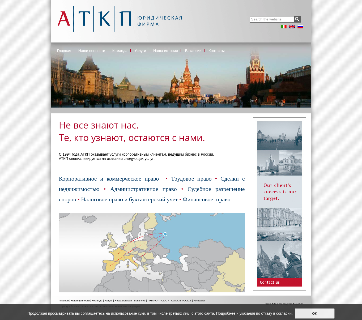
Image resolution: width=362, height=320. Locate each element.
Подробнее (226, 313)
